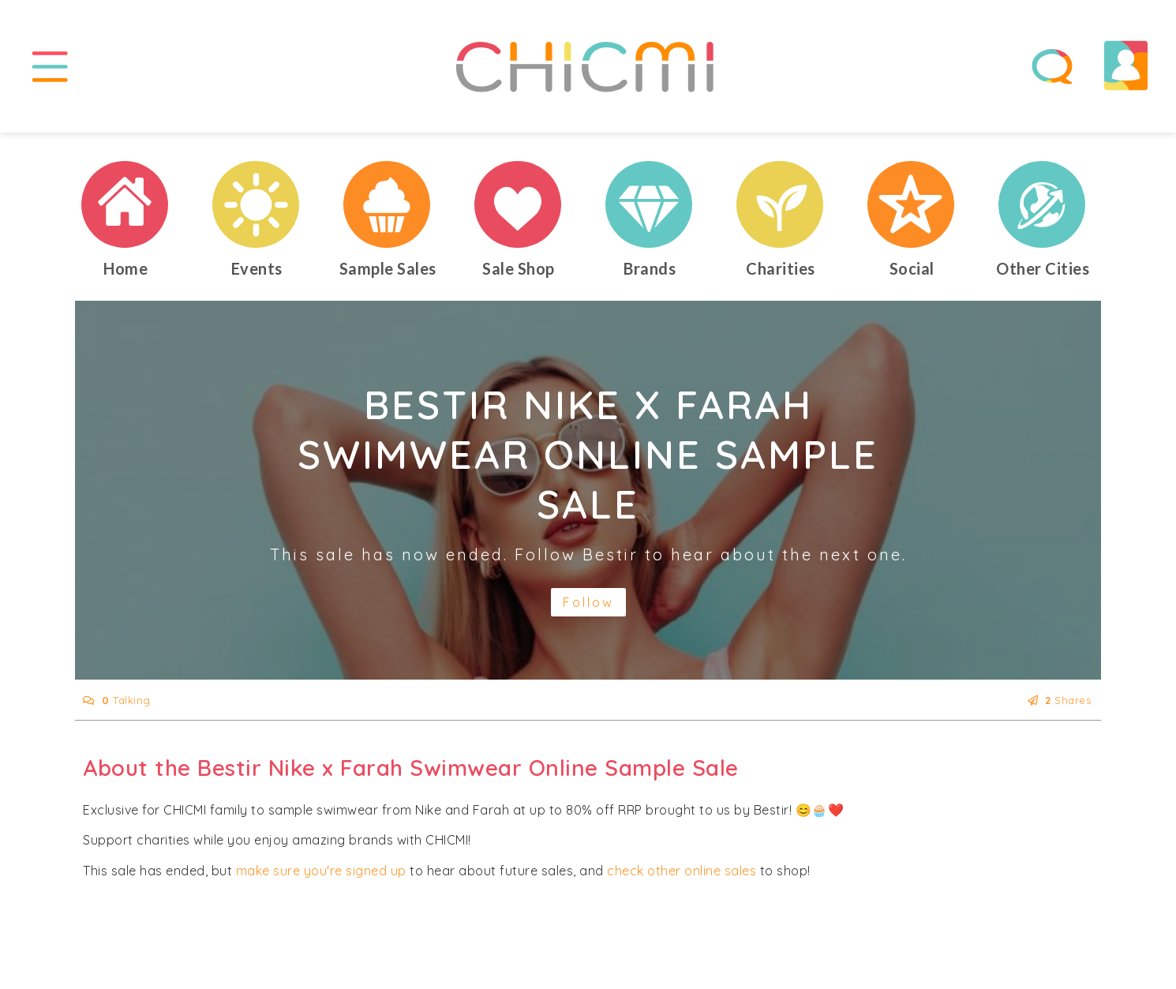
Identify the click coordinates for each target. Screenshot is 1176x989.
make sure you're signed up (321, 877)
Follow (588, 609)
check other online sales (681, 877)
